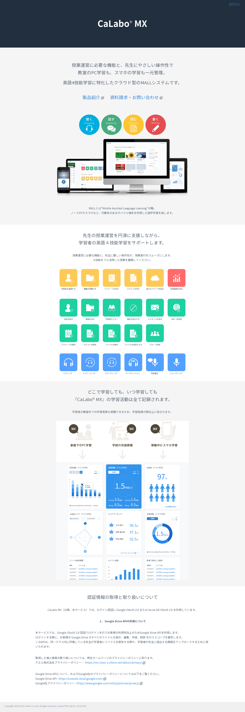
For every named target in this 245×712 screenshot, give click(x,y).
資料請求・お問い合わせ (136, 97)
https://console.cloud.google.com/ (82, 678)
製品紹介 (93, 97)
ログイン (234, 4)
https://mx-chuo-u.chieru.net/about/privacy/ (115, 662)
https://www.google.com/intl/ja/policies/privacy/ (110, 683)
